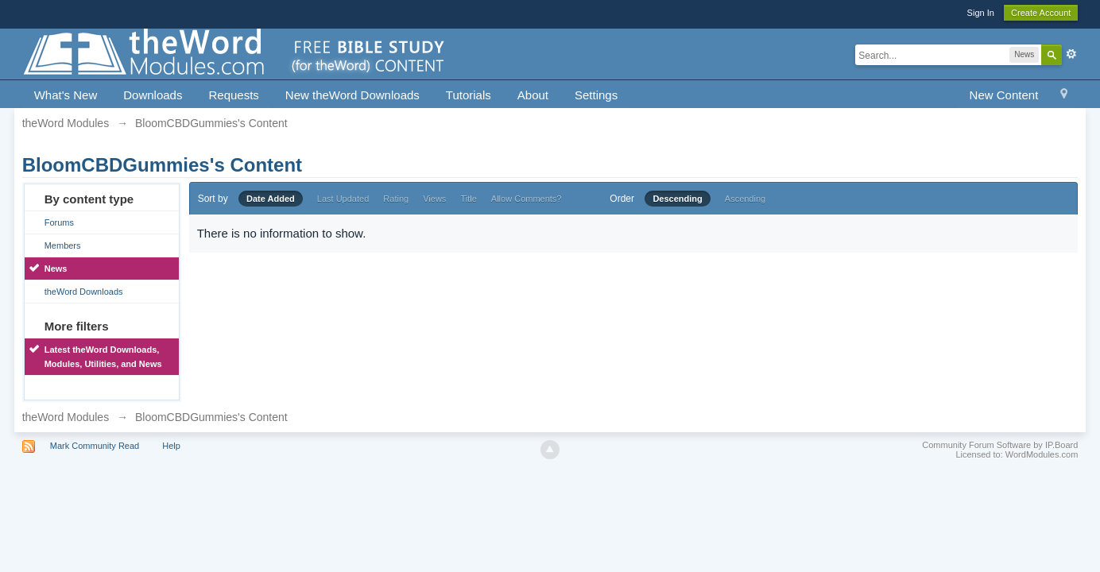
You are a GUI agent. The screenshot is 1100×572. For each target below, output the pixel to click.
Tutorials (468, 95)
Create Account (1041, 12)
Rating (396, 198)
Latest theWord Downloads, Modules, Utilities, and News (103, 357)
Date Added (270, 198)
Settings (596, 95)
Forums (59, 222)
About (532, 95)
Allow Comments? (526, 198)
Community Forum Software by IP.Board (1000, 445)
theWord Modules (65, 417)
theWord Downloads (84, 291)
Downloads (152, 95)
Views (434, 198)
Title (468, 198)
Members (63, 245)
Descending (677, 198)
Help (171, 445)
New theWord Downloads (352, 95)
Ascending (745, 198)
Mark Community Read (94, 445)
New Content (1004, 95)
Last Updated (343, 198)
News (56, 268)
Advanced (1071, 54)
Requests (233, 95)
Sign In (980, 12)
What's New (66, 95)
